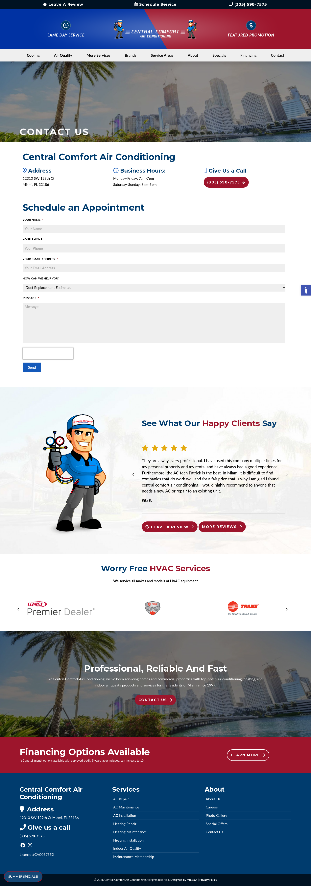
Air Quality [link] (63, 55)
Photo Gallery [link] (216, 815)
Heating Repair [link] (124, 824)
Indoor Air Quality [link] (127, 848)
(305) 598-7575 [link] (248, 4)
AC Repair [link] (121, 799)
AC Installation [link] (124, 815)
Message (31, 298)
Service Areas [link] (162, 55)
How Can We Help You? (41, 278)
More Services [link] (98, 55)
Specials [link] (219, 55)
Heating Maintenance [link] (130, 832)
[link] (306, 290)
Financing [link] (248, 55)
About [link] (193, 55)
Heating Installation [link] (128, 840)
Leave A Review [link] (63, 4)
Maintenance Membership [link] (133, 856)
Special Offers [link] (216, 824)
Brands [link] (130, 55)
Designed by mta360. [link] (184, 879)
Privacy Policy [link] (208, 879)
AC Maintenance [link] (126, 807)
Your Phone (32, 239)
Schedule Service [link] (155, 4)
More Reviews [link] (222, 527)
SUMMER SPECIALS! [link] (23, 876)
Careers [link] (212, 807)
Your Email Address (40, 259)
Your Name (33, 219)
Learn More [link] (248, 755)
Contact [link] (277, 55)
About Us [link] (213, 799)
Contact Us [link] (155, 700)
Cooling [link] (33, 55)
